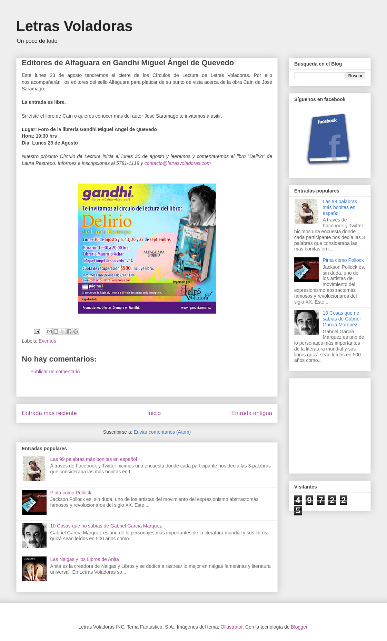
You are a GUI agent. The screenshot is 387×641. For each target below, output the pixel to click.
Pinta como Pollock (70, 492)
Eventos (47, 341)
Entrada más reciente (49, 413)
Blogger (299, 627)
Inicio (154, 413)
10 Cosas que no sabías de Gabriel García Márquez (106, 526)
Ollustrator (231, 627)
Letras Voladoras (74, 26)
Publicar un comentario (55, 371)
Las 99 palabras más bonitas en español (93, 459)
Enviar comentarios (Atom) (162, 432)
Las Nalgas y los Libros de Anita (84, 559)
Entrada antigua (251, 413)
